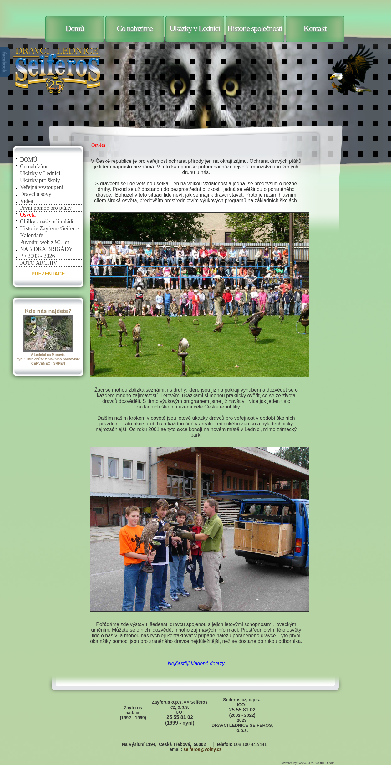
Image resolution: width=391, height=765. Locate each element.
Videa (26, 201)
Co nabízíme (135, 28)
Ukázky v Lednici (195, 28)
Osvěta (28, 215)
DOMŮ (28, 160)
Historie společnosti (254, 28)
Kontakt (314, 28)
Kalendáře (31, 235)
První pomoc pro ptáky (46, 208)
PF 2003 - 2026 (37, 256)
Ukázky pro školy (40, 180)
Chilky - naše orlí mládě (47, 221)
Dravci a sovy (35, 194)
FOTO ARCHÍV (38, 263)
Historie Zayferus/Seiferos (49, 228)
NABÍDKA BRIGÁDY (46, 249)
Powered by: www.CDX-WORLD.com (308, 763)
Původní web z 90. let (44, 242)
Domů (74, 28)
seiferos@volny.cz (202, 749)
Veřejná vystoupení (41, 187)
